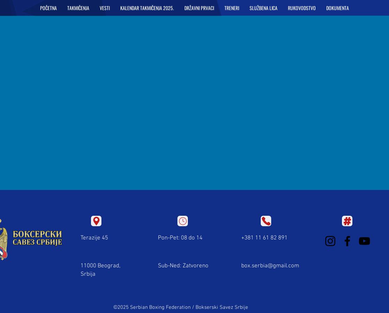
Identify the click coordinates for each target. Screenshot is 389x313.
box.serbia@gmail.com (270, 265)
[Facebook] (347, 241)
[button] (78, 8)
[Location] (96, 221)
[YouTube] (364, 241)
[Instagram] (330, 241)
